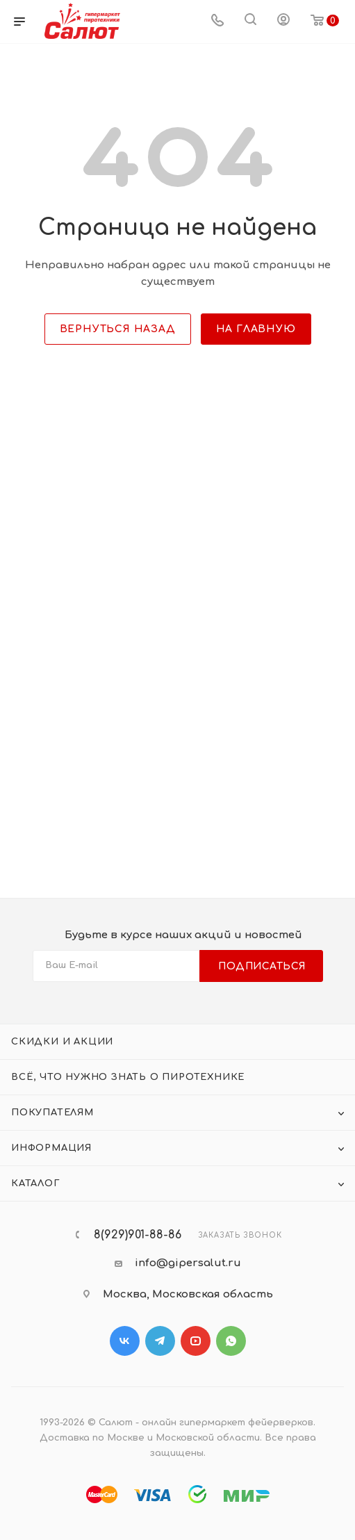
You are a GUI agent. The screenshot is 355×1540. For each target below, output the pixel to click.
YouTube (195, 1341)
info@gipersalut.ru (188, 1263)
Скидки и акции (62, 1042)
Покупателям (52, 1112)
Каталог (35, 1183)
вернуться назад (118, 329)
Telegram (160, 1341)
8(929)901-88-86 (137, 1234)
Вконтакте (125, 1341)
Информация (51, 1148)
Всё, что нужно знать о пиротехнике (128, 1077)
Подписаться (262, 966)
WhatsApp (231, 1341)
